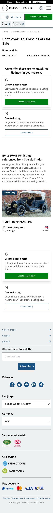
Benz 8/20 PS (9, 55)
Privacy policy (30, 498)
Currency (7, 413)
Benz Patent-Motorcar (38, 55)
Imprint (6, 498)
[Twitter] (19, 384)
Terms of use (17, 498)
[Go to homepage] (17, 8)
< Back (5, 31)
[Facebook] (12, 384)
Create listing (26, 132)
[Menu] (41, 8)
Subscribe (26, 366)
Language (8, 396)
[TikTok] (41, 384)
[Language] (26, 404)
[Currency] (26, 421)
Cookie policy (44, 498)
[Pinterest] (26, 384)
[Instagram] (33, 384)
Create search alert (38, 16)
